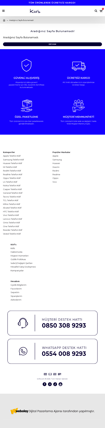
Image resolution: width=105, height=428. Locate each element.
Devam (52, 44)
